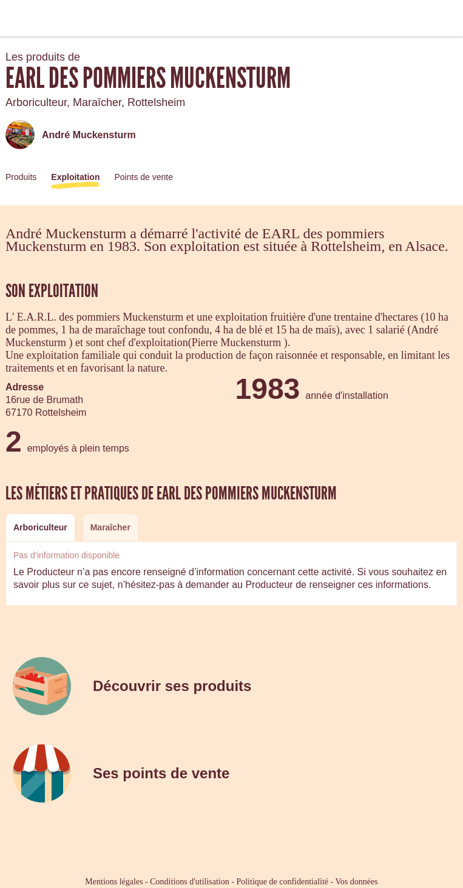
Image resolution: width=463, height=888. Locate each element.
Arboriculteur (40, 527)
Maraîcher (110, 527)
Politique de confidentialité (282, 881)
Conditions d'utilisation (189, 881)
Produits (20, 177)
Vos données (357, 881)
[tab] (40, 527)
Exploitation (75, 177)
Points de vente (143, 177)
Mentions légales (114, 881)
